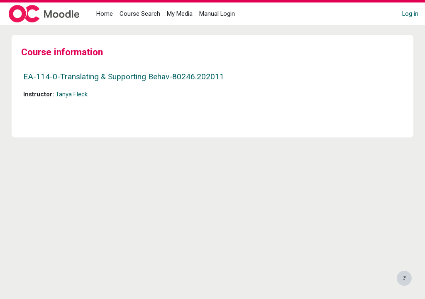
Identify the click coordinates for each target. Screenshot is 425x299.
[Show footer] (404, 278)
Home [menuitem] (104, 13)
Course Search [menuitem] (140, 13)
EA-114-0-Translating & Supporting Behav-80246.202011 (132, 76)
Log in (410, 13)
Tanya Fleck (80, 94)
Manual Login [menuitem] (217, 13)
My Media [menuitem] (180, 13)
